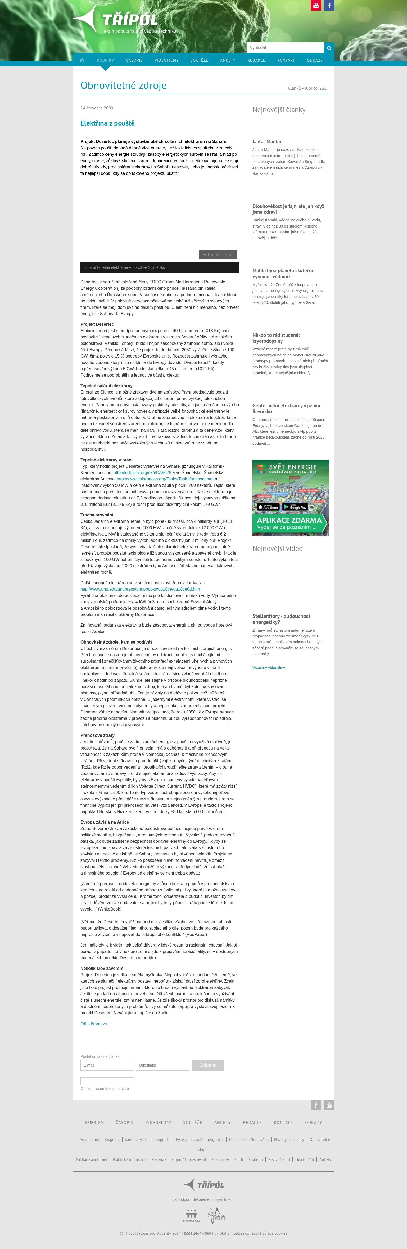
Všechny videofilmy (268, 668)
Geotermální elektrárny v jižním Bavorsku (286, 408)
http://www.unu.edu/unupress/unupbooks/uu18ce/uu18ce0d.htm (140, 589)
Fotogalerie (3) (218, 254)
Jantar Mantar (267, 141)
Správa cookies (274, 1233)
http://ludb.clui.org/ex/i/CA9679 (142, 472)
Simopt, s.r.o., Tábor (243, 1233)
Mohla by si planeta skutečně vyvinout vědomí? (283, 273)
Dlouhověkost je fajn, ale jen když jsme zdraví (288, 209)
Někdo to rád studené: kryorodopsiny (276, 338)
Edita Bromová (93, 1023)
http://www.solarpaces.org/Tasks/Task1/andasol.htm (165, 479)
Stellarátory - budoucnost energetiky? (281, 619)
